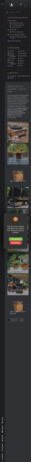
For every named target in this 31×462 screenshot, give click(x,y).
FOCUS (16, 111)
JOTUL (19, 108)
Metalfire (23, 55)
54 (22, 320)
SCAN (23, 108)
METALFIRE (22, 112)
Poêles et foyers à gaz (17, 32)
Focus (11, 60)
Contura (12, 58)
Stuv (21, 65)
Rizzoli (22, 60)
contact (2, 419)
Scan (21, 63)
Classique (13, 76)
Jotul (11, 66)
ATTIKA (19, 109)
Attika (11, 53)
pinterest (2, 428)
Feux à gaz (13, 29)
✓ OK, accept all (16, 239)
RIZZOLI (9, 114)
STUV (13, 114)
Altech (12, 51)
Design (12, 78)
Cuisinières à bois (16, 27)
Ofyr (21, 58)
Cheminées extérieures (18, 25)
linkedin (2, 437)
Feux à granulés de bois (17, 34)
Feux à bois (13, 20)
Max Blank (23, 53)
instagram (2, 446)
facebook (2, 456)
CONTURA (14, 109)
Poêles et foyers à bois (17, 23)
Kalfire (22, 51)
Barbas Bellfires (13, 55)
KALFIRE (16, 112)
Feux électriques (15, 41)
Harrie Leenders (13, 63)
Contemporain (24, 76)
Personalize (16, 243)
